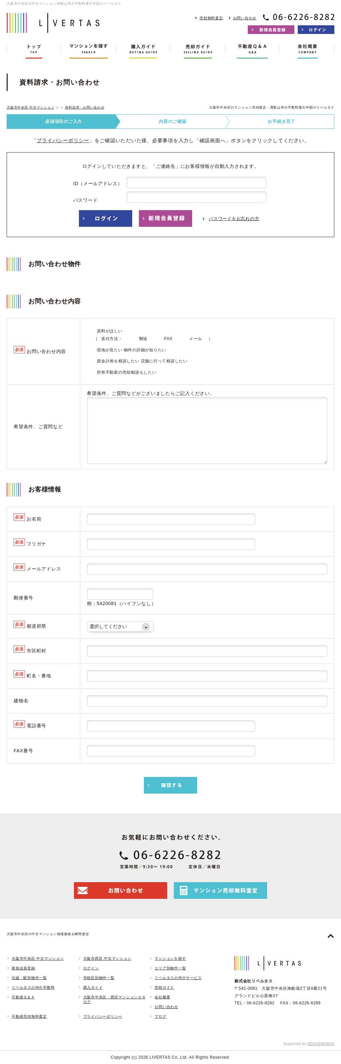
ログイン (91, 968)
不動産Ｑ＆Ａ (23, 997)
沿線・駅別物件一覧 (29, 978)
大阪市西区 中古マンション (107, 958)
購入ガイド (93, 987)
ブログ (160, 1016)
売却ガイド (164, 987)
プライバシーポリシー (63, 140)
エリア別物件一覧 (170, 968)
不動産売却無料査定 (29, 1016)
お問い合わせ (245, 18)
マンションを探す (170, 958)
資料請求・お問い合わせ (84, 107)
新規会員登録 (23, 968)
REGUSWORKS (320, 1044)
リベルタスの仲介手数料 (33, 987)
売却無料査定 (211, 18)
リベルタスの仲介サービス (178, 978)
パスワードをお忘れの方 (234, 218)
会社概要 (162, 997)
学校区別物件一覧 (99, 978)
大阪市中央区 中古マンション (30, 107)
